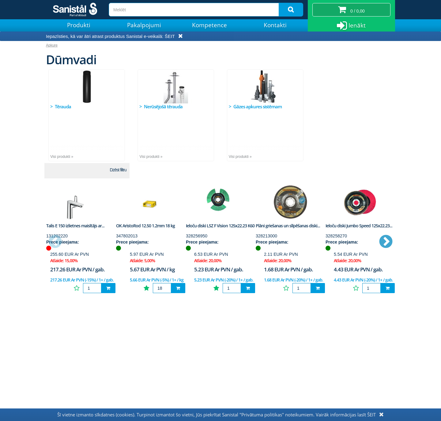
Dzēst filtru (118, 170)
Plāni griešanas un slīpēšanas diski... (288, 226)
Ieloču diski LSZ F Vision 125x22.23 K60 (220, 226)
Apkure (52, 45)
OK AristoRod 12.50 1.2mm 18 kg (145, 226)
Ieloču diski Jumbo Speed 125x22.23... (359, 226)
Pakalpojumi (144, 25)
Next (386, 242)
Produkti (78, 25)
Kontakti (275, 25)
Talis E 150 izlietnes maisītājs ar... (75, 226)
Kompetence (209, 25)
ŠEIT (170, 36)
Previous (55, 242)
